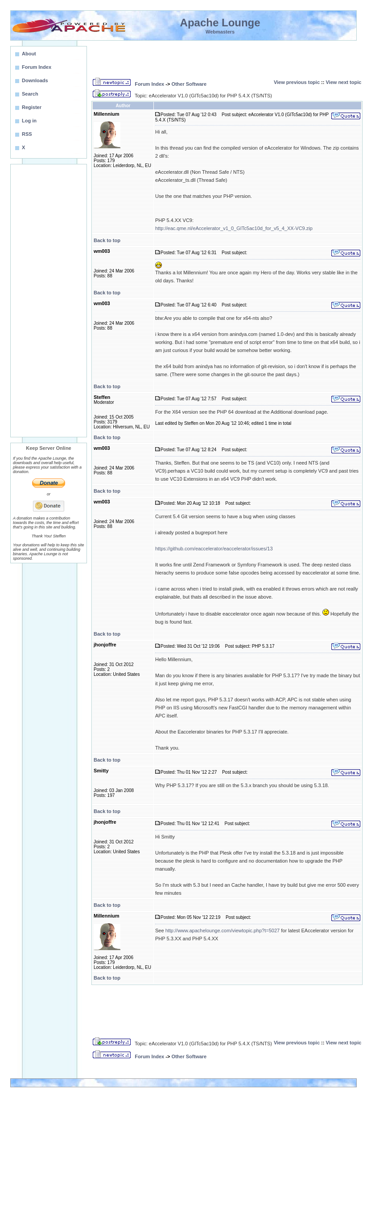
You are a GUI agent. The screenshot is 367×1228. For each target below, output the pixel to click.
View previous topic (297, 82)
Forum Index (149, 84)
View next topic (343, 82)
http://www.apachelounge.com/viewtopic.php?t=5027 (222, 930)
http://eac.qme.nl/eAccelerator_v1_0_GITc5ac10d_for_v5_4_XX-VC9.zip (234, 228)
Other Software (188, 84)
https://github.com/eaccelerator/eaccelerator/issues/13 (214, 548)
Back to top (107, 240)
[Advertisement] (48, 301)
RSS (27, 134)
